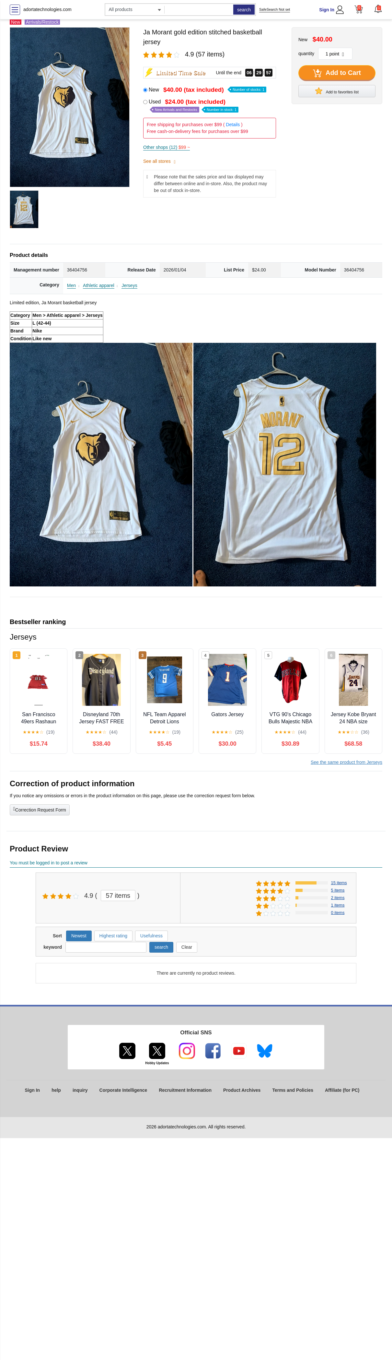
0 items (338, 912)
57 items (118, 895)
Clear (186, 947)
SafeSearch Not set (274, 9)
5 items (338, 890)
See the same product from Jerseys (346, 762)
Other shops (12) (166, 147)
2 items (338, 897)
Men (71, 285)
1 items (338, 905)
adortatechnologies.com (47, 9)
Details (233, 124)
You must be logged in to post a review (48, 862)
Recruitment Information (185, 1090)
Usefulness (151, 935)
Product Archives (241, 1090)
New (207, 89)
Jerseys (129, 285)
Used (193, 105)
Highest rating (113, 935)
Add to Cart (337, 73)
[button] (378, 9)
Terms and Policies (292, 1090)
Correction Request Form (39, 809)
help (56, 1090)
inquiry (80, 1090)
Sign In (326, 9)
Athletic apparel (98, 285)
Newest (78, 935)
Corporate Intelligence (123, 1090)
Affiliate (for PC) (342, 1090)
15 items (339, 882)
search (244, 9)
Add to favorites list (337, 90)
